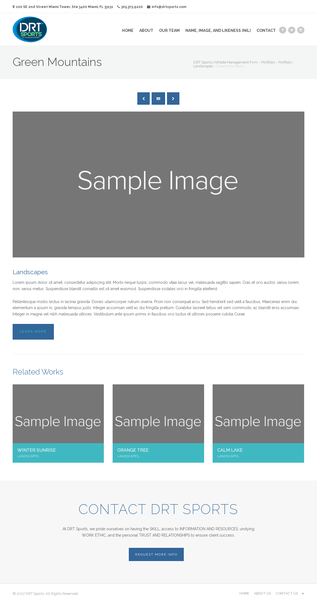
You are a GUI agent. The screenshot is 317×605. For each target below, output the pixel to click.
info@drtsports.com (166, 7)
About (146, 30)
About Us (262, 593)
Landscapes (30, 272)
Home (128, 30)
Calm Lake (230, 450)
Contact (266, 30)
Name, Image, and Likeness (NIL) (218, 30)
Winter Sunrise (36, 450)
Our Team (169, 30)
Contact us (287, 593)
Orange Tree (133, 450)
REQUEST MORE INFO (156, 554)
